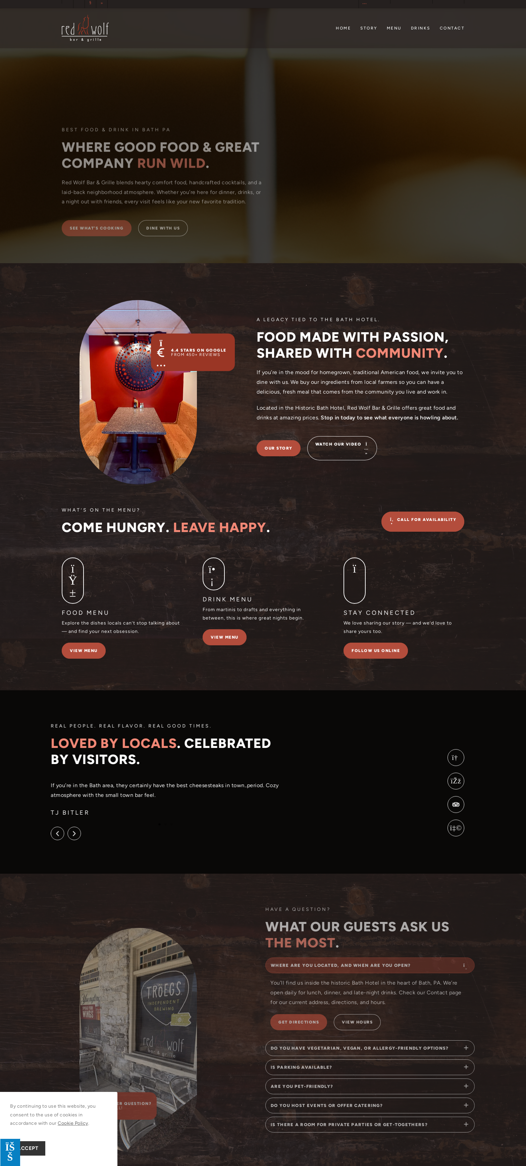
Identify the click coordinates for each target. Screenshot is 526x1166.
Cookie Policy (73, 1123)
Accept (28, 1148)
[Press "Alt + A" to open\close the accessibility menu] (10, 1152)
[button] (36, 833)
